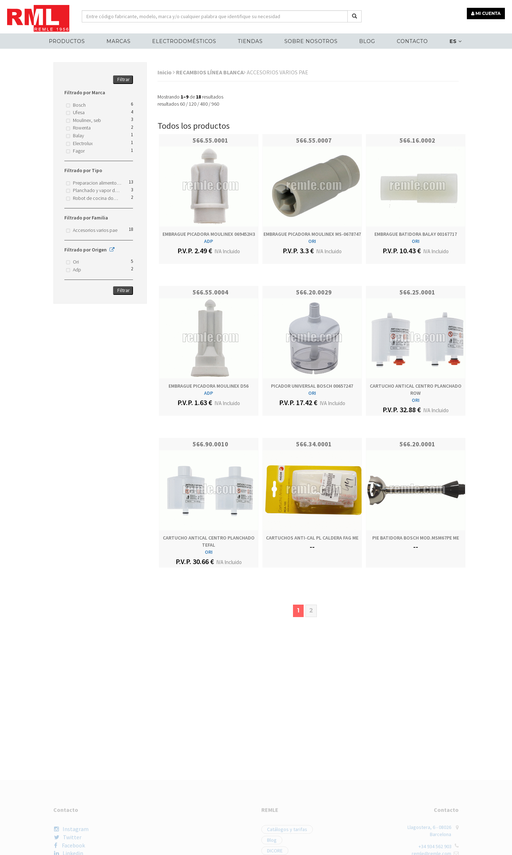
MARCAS (119, 41)
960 (215, 104)
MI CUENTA (486, 13)
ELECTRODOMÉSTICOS (184, 41)
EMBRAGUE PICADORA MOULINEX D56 (209, 386)
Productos (67, 41)
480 (204, 104)
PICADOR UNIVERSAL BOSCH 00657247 (312, 386)
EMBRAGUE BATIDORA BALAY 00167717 (415, 234)
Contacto (412, 41)
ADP (208, 241)
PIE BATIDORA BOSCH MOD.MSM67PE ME (415, 538)
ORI (312, 241)
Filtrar (123, 79)
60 (182, 104)
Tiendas (250, 41)
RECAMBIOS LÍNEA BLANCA (211, 72)
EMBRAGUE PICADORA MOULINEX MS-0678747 (312, 234)
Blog (367, 41)
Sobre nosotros (311, 41)
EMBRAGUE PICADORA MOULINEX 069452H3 (208, 234)
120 (192, 104)
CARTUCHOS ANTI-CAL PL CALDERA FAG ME (312, 538)
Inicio (166, 72)
